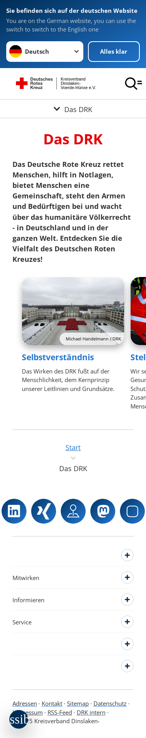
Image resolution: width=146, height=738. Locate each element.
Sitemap (78, 703)
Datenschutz (110, 703)
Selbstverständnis (58, 357)
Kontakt (52, 703)
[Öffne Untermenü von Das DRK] (73, 109)
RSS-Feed (59, 712)
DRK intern (91, 712)
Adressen (24, 703)
